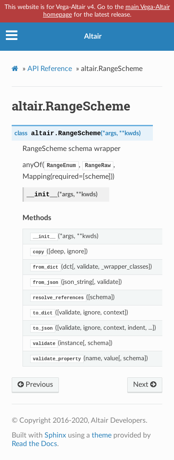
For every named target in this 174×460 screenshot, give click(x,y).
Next (144, 384)
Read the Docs (34, 443)
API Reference (49, 68)
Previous (35, 384)
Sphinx (55, 435)
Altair (93, 36)
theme (102, 435)
